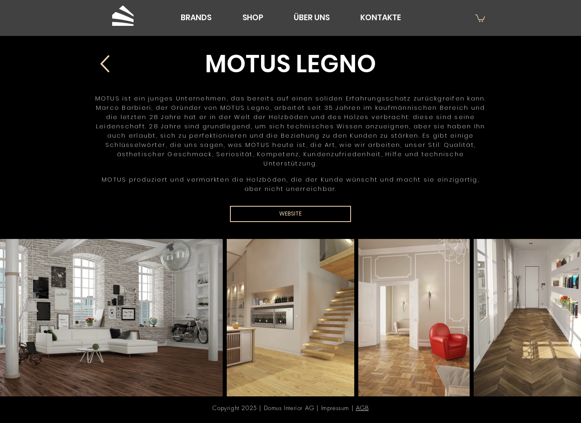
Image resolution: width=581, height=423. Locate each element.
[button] (480, 18)
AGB (362, 408)
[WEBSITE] (290, 214)
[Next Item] (571, 318)
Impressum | (338, 408)
